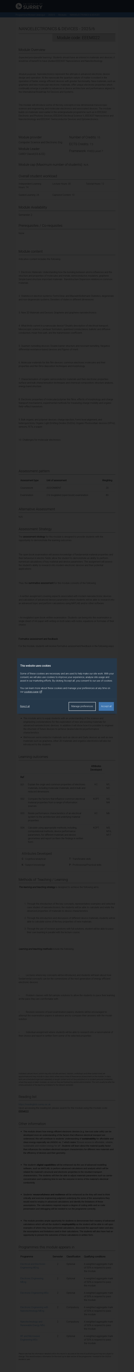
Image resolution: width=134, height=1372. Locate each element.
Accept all (106, 706)
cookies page (33, 691)
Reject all (25, 706)
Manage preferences (82, 706)
